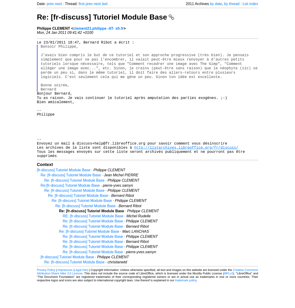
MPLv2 (228, 297)
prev (50, 4)
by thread (231, 4)
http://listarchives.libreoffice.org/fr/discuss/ (186, 169)
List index (250, 4)
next (58, 4)
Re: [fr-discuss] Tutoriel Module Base (105, 17)
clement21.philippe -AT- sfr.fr (98, 28)
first (82, 4)
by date (216, 4)
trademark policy (186, 304)
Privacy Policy (46, 294)
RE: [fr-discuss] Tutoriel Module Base (93, 240)
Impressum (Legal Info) (73, 294)
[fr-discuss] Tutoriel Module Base (63, 194)
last (105, 4)
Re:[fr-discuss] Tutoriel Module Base (70, 210)
